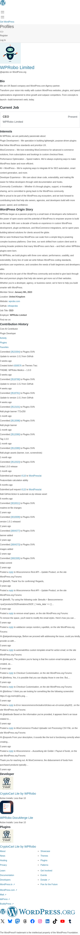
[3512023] (15, 462)
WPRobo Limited (17, 67)
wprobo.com (14, 301)
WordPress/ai (35, 476)
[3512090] (15, 434)
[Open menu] (2, 12)
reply (11, 572)
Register (4, 35)
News (2, 856)
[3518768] (15, 379)
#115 (23, 489)
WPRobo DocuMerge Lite (16, 817)
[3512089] (15, 448)
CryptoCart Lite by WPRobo (18, 793)
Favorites (4, 347)
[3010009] (15, 517)
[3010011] (15, 503)
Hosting (3, 860)
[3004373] (15, 544)
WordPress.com (8, 890)
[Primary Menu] (1, 31)
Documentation (7, 875)
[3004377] (15, 531)
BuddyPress (7, 904)
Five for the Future (49, 884)
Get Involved (46, 870)
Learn (2, 870)
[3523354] (15, 352)
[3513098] (15, 421)
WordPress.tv (7, 884)
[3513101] (15, 407)
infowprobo (13, 306)
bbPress (5, 899)
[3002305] (15, 558)
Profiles (7, 26)
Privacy (3, 865)
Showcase (45, 851)
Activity (3, 338)
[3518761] (15, 393)
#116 (23, 476)
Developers (5, 880)
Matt (3, 894)
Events (44, 875)
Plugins (3, 342)
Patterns (44, 865)
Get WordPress (7, 22)
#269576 (17, 365)
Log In (3, 40)
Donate (45, 880)
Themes (44, 856)
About (2, 851)
